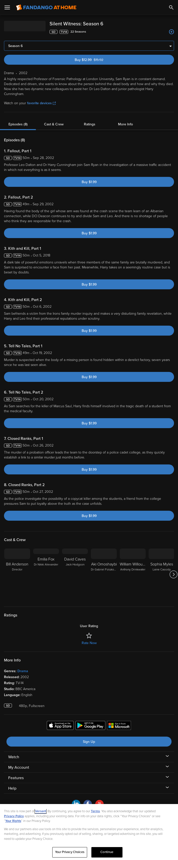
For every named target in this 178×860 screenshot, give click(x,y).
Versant (40, 811)
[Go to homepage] (46, 7)
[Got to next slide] (173, 574)
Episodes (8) (18, 124)
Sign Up (89, 742)
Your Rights (13, 821)
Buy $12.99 (97, 60)
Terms (95, 811)
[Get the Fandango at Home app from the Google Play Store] (90, 726)
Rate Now (89, 643)
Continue (106, 852)
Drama (22, 671)
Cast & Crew (53, 124)
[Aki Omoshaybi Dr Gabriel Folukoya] (104, 574)
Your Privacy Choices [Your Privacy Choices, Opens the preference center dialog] (69, 852)
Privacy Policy (14, 816)
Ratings (89, 124)
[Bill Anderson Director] (17, 574)
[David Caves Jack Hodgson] (75, 574)
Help (12, 788)
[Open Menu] (7, 7)
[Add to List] (171, 31)
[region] (89, 832)
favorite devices (41, 103)
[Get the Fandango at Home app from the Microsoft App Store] (119, 726)
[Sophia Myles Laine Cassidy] (161, 574)
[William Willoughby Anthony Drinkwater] (132, 574)
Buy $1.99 (89, 182)
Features (16, 777)
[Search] (171, 7)
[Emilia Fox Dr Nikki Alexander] (46, 574)
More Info (125, 124)
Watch (13, 757)
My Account (18, 767)
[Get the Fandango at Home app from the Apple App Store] (60, 726)
